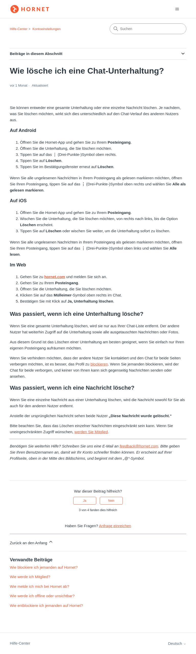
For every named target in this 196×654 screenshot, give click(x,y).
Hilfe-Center (18, 29)
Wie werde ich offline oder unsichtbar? (42, 596)
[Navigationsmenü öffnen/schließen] (177, 9)
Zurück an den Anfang (31, 542)
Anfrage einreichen (115, 526)
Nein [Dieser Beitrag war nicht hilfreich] (111, 500)
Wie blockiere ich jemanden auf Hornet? (44, 567)
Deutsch (177, 643)
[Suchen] (148, 29)
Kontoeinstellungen (46, 29)
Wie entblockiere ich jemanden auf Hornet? (46, 605)
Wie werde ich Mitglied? (30, 577)
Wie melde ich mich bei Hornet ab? (39, 586)
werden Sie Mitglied (91, 432)
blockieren (99, 364)
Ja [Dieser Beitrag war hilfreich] (85, 500)
